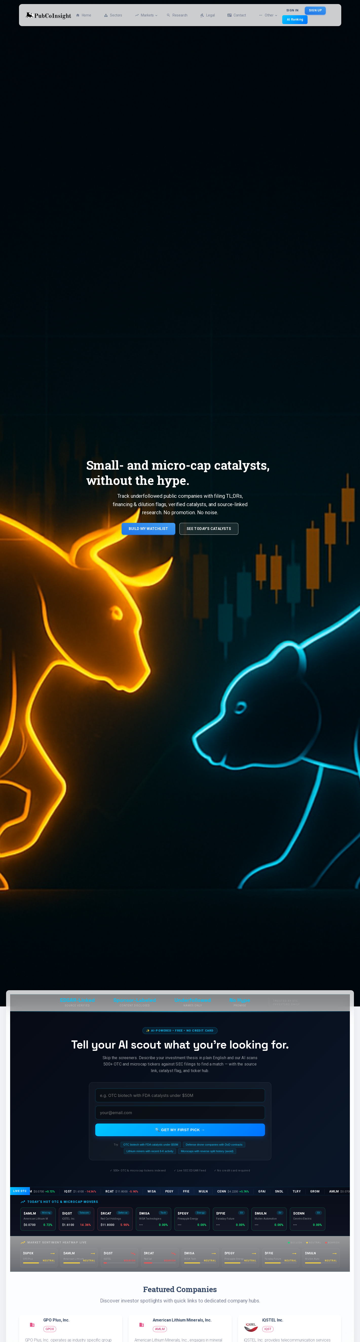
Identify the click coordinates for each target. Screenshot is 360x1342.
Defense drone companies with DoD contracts (214, 1144)
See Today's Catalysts (209, 529)
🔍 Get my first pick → (180, 1130)
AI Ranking (295, 19)
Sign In (292, 11)
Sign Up (315, 11)
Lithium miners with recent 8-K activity (150, 1151)
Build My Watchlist (148, 529)
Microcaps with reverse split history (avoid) (207, 1151)
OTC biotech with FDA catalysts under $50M (150, 1144)
